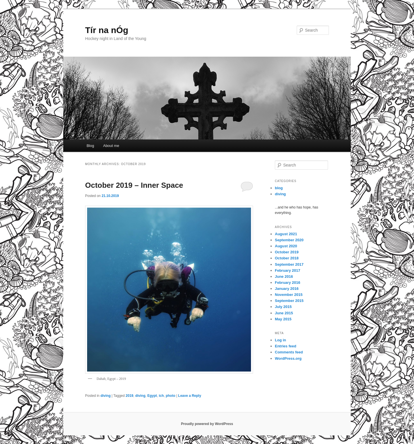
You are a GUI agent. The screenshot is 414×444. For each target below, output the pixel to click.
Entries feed (285, 346)
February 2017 (287, 270)
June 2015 (284, 313)
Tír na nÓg (106, 30)
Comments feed (289, 352)
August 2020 (286, 246)
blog (279, 188)
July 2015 (283, 307)
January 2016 (286, 288)
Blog (90, 145)
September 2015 (289, 300)
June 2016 (284, 276)
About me (111, 145)
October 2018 (286, 258)
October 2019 (286, 252)
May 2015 (283, 319)
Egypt (152, 396)
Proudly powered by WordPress (207, 424)
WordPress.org (288, 358)
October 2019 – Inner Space (134, 185)
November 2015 (288, 294)
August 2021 (286, 234)
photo (170, 396)
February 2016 (287, 282)
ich (161, 396)
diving (105, 396)
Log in (280, 340)
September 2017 (289, 264)
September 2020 (289, 240)
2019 (129, 396)
